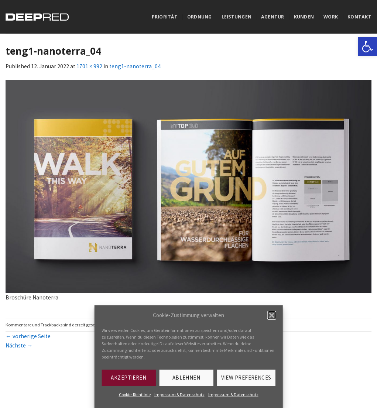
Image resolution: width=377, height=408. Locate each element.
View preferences (246, 377)
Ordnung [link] (199, 17)
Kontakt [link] (359, 17)
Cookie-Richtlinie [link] (135, 394)
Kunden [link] (304, 17)
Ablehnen (186, 377)
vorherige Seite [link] (28, 336)
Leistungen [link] (236, 17)
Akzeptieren (128, 377)
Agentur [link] (272, 17)
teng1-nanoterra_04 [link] (135, 66)
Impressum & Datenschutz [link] (179, 394)
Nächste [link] (19, 345)
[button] (271, 315)
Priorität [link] (165, 17)
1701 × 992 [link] (89, 66)
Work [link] (330, 17)
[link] (367, 46)
